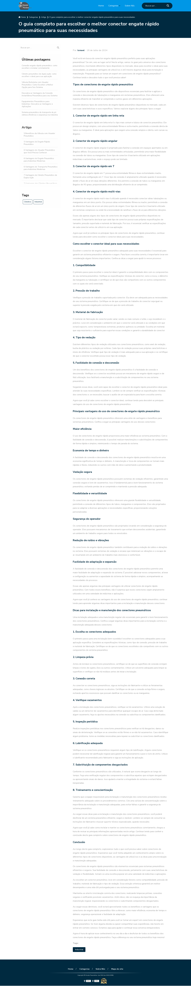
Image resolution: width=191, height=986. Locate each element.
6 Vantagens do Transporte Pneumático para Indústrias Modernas (40, 168)
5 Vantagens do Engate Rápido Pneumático (37, 142)
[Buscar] (168, 6)
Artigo (27, 127)
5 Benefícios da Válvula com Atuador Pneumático (39, 134)
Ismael (81, 50)
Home (100, 5)
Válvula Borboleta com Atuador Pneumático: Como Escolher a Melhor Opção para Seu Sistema (37, 85)
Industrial (38, 202)
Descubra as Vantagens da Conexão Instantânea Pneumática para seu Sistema (39, 94)
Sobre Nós (129, 5)
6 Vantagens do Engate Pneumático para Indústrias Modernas (39, 159)
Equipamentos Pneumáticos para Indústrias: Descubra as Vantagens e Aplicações (37, 104)
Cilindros (27, 202)
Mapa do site (116, 969)
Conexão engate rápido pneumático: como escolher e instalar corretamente (39, 66)
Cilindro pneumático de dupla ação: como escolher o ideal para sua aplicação (39, 75)
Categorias (113, 5)
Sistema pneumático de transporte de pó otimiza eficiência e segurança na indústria (40, 113)
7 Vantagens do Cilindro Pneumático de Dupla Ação (40, 176)
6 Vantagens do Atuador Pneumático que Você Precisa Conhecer (39, 151)
